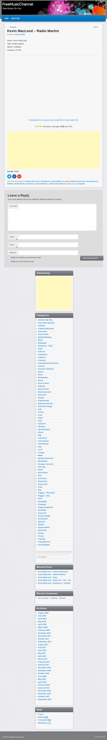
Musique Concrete (45, 464)
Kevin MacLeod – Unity (47, 577)
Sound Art (42, 513)
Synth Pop (42, 530)
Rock (40, 499)
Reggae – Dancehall (46, 493)
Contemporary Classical (48, 363)
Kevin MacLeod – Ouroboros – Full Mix (54, 583)
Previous (12, 27)
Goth (40, 421)
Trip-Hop (41, 539)
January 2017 (43, 665)
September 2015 (44, 699)
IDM (39, 435)
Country (41, 366)
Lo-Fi (40, 450)
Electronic (42, 395)
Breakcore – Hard (45, 346)
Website (12, 253)
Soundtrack (45, 181)
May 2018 (42, 622)
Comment (13, 206)
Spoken (41, 524)
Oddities (10, 184)
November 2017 (44, 636)
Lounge (41, 452)
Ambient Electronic (32, 181)
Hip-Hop (41, 426)
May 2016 (42, 679)
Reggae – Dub (44, 496)
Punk (40, 487)
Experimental (43, 401)
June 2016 (42, 676)
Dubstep (41, 386)
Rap (39, 490)
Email (13, 245)
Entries (43, 717)
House (40, 432)
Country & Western (46, 369)
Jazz (40, 447)
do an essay (43, 598)
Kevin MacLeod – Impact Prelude (51, 574)
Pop (39, 475)
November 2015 (44, 694)
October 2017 (43, 639)
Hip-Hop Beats (44, 429)
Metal (40, 455)
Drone (40, 380)
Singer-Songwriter (45, 507)
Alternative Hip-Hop (46, 323)
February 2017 (44, 662)
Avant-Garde (43, 334)
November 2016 (44, 671)
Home (6, 18)
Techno (41, 533)
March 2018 (43, 627)
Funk (40, 415)
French (41, 412)
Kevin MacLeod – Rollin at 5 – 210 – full (54, 580)
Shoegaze (42, 504)
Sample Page (15, 18)
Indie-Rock (42, 438)
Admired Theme (100, 737)
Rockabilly (42, 501)
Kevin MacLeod (92, 181)
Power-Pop (42, 481)
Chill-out (41, 352)
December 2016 (44, 668)
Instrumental (43, 441)
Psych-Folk (42, 484)
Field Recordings (45, 406)
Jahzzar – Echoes (58, 598)
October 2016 (43, 673)
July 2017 (42, 647)
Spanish (41, 522)
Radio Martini (20, 184)
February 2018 (44, 630)
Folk (40, 409)
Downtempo (43, 377)
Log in (40, 714)
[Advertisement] (53, 150)
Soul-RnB (42, 510)
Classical (42, 360)
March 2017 (43, 659)
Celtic (40, 349)
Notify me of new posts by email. (22, 261)
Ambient (41, 326)
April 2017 (42, 656)
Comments (44, 720)
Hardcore (42, 424)
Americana (42, 331)
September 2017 (44, 642)
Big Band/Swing (44, 337)
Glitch (40, 418)
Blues (40, 340)
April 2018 (42, 624)
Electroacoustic (44, 392)
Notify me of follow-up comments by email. (26, 257)
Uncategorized (44, 542)
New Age (41, 467)
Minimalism (43, 461)
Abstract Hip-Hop (45, 320)
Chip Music (42, 354)
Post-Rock (42, 478)
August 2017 (43, 645)
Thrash (41, 536)
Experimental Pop (45, 403)
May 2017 (42, 653)
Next (96, 27)
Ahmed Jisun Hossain (57, 184)
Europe (41, 398)
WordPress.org (44, 723)
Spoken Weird (44, 527)
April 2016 (42, 682)
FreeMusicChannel (17, 4)
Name (13, 238)
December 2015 (44, 691)
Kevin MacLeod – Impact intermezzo (53, 572)
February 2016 (44, 685)
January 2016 (43, 688)
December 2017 (44, 633)
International (43, 444)
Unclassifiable (55, 181)
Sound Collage (44, 516)
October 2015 (43, 696)
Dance (40, 372)
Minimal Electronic (46, 458)
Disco (40, 375)
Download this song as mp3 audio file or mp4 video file (53, 120)
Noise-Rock (43, 473)
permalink (81, 184)
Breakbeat (42, 343)
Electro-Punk (43, 389)
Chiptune (42, 357)
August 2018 (43, 613)
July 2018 (42, 616)
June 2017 (42, 650)
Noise (40, 470)
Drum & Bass (43, 383)
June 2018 (42, 619)
